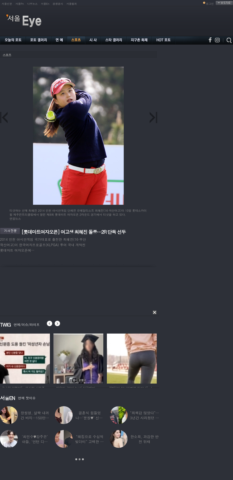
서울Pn (19, 3)
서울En (45, 3)
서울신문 (7, 3)
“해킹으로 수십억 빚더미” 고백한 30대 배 (89, 441)
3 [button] (83, 459)
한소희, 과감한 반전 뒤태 (144, 439)
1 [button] (76, 459)
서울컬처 (72, 3)
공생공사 (58, 3)
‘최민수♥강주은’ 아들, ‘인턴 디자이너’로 (35, 441)
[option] (25, 358)
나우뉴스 (32, 3)
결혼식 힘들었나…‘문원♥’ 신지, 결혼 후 (90, 417)
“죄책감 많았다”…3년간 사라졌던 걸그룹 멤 (144, 417)
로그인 (210, 3)
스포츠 (7, 55)
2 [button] (80, 459)
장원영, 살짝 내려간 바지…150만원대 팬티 (35, 417)
